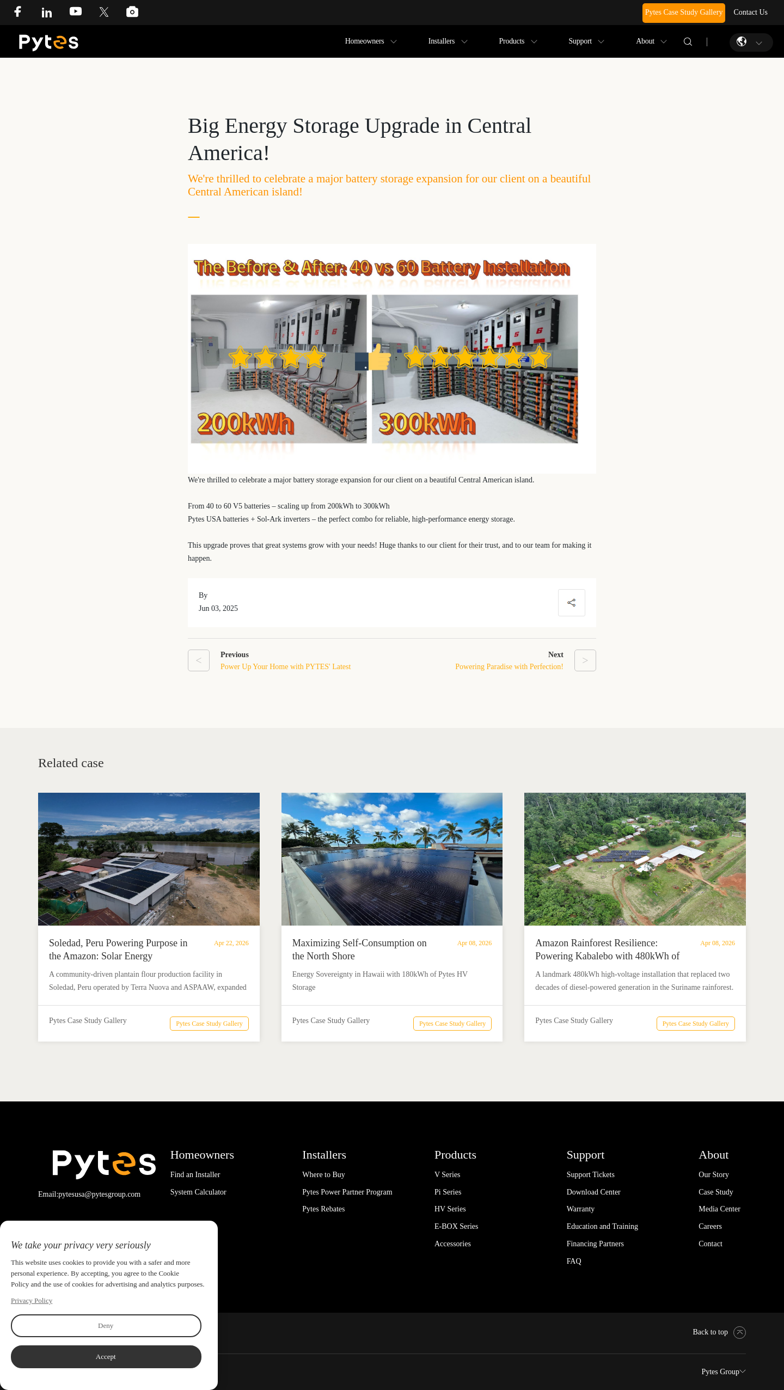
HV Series (450, 1209)
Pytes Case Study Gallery (684, 12)
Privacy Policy (31, 1300)
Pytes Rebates (323, 1209)
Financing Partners (595, 1244)
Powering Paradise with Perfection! (509, 667)
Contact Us (750, 12)
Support (580, 41)
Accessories (452, 1244)
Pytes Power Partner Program (347, 1192)
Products (512, 41)
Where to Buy (323, 1175)
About (645, 41)
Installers (441, 41)
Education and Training (602, 1226)
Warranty (581, 1209)
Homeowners (364, 41)
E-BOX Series (456, 1226)
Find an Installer (195, 1175)
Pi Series (447, 1192)
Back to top (719, 1332)
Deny (105, 1325)
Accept (106, 1356)
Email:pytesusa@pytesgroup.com (89, 1194)
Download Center (594, 1192)
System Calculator (198, 1192)
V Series (447, 1175)
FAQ (574, 1261)
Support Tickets (591, 1175)
